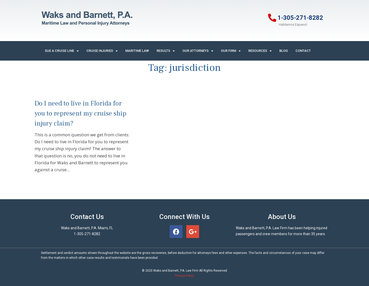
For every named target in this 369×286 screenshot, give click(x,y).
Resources (260, 51)
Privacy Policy (184, 276)
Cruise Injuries (102, 51)
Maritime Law (137, 51)
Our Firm (231, 51)
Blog (283, 51)
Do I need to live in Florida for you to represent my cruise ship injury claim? (80, 113)
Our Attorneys (197, 51)
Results (166, 51)
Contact (303, 51)
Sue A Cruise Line (62, 51)
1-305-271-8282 (300, 17)
